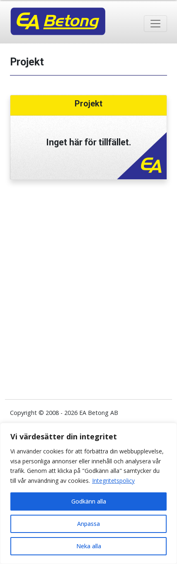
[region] (88, 493)
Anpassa (88, 524)
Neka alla (88, 546)
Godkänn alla (88, 501)
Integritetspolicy (113, 480)
